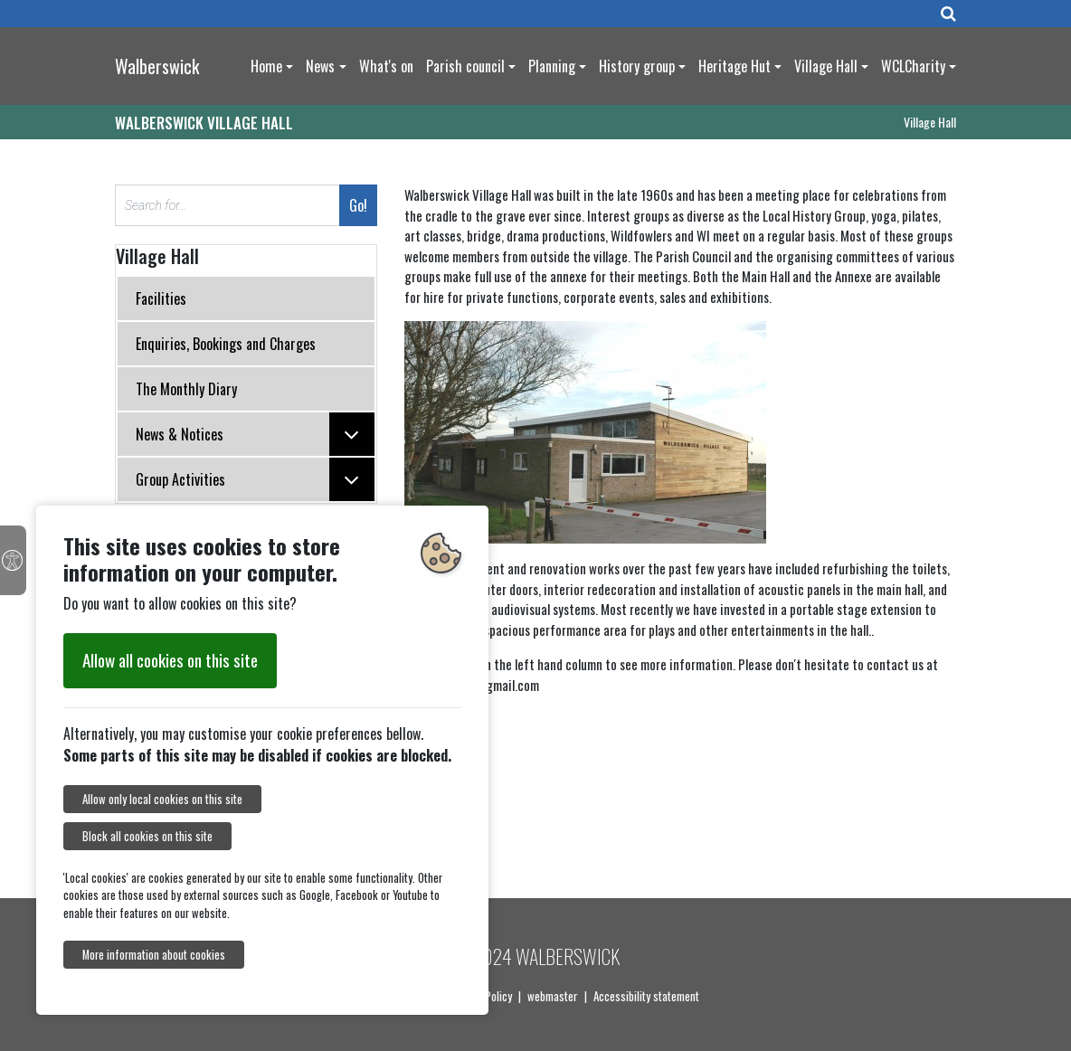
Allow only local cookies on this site (162, 799)
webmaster (552, 996)
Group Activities (255, 479)
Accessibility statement (646, 996)
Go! (358, 205)
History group (637, 66)
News (320, 66)
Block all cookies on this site (147, 836)
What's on (386, 66)
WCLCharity (913, 66)
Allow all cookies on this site (170, 660)
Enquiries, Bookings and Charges (226, 344)
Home (266, 66)
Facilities (161, 298)
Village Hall (826, 66)
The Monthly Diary (186, 389)
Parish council (465, 66)
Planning (551, 66)
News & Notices (255, 434)
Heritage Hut (734, 66)
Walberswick (157, 66)
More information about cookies (153, 954)
